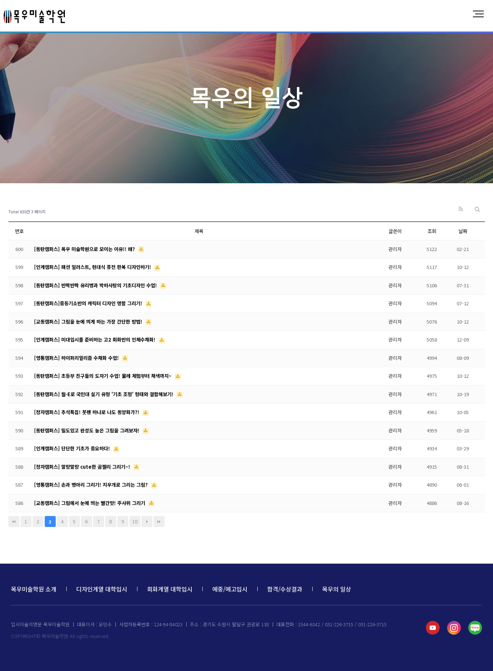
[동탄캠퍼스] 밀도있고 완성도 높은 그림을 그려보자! (87, 430)
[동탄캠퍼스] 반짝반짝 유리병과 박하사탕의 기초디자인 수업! (96, 285)
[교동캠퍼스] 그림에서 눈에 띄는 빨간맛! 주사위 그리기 (90, 502)
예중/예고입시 (229, 589)
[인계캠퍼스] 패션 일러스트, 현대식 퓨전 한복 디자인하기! (93, 266)
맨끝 (159, 521)
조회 (431, 231)
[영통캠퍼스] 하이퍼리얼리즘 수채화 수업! (77, 357)
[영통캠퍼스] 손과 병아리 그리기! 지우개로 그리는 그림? (91, 484)
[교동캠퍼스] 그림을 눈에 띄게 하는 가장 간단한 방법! (89, 321)
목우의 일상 (336, 589)
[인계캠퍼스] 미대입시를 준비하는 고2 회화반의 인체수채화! (95, 339)
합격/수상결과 (284, 589)
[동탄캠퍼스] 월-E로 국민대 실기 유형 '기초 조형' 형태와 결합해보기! (104, 394)
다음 (146, 521)
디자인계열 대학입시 (101, 589)
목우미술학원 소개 (33, 589)
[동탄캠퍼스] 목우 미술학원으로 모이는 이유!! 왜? (85, 249)
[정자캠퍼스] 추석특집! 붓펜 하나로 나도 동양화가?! (87, 412)
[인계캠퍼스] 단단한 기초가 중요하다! (72, 448)
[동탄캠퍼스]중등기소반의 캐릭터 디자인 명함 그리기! (89, 303)
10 (134, 521)
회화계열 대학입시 (169, 589)
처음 (13, 521)
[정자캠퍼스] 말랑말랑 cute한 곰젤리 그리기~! (83, 466)
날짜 (463, 231)
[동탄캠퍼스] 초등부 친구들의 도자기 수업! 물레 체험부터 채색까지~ (103, 375)
